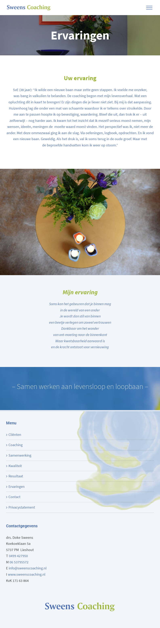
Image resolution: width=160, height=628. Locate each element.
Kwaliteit (15, 465)
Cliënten (14, 434)
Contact (14, 496)
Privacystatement (21, 507)
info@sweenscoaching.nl (28, 568)
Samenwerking (19, 455)
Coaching (15, 445)
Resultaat (15, 476)
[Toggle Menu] (149, 7)
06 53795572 (18, 562)
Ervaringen (16, 486)
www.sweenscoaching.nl (26, 574)
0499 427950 (18, 555)
